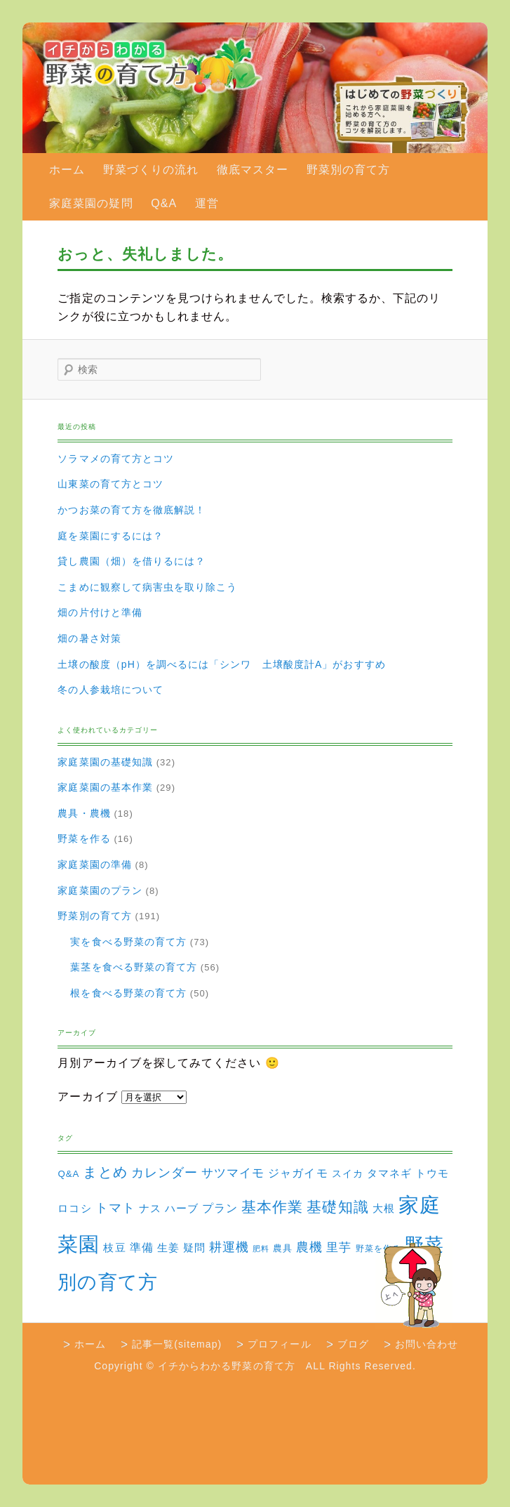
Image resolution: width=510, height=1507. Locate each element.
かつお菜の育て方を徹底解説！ (132, 509)
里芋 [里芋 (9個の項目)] (338, 1247)
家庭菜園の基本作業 (105, 787)
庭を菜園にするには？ (110, 535)
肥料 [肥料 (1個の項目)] (261, 1248)
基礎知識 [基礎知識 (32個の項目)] (337, 1207)
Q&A (164, 203)
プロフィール (279, 1344)
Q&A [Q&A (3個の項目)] (68, 1174)
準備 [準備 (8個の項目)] (142, 1247)
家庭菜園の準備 (94, 864)
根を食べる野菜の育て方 (128, 993)
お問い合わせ (426, 1344)
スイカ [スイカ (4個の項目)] (347, 1173)
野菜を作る (84, 838)
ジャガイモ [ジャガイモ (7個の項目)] (298, 1173)
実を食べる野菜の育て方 (128, 941)
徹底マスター (252, 170)
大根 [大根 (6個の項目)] (384, 1208)
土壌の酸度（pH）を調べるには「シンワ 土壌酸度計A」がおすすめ (221, 664)
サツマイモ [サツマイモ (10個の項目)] (232, 1173)
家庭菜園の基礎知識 (105, 762)
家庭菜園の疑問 (91, 203)
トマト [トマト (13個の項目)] (115, 1208)
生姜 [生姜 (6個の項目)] (168, 1247)
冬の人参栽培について (110, 689)
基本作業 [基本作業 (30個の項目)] (272, 1207)
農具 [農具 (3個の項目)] (283, 1248)
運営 (207, 203)
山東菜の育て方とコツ (110, 483)
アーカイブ (87, 1097)
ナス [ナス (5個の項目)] (150, 1208)
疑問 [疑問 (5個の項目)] (194, 1247)
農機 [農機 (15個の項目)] (309, 1246)
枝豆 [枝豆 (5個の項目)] (114, 1247)
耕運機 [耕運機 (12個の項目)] (229, 1247)
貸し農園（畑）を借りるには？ (132, 561)
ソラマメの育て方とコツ (116, 458)
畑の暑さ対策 (89, 638)
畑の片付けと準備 (100, 612)
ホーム (67, 170)
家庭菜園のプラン (100, 890)
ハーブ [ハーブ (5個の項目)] (182, 1208)
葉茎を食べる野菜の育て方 (133, 967)
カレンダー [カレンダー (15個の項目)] (164, 1172)
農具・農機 (84, 813)
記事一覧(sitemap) (177, 1344)
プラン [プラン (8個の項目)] (220, 1208)
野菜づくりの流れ (151, 170)
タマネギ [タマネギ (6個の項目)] (389, 1173)
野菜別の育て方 (348, 170)
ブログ (353, 1344)
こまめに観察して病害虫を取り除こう (147, 587)
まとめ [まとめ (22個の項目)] (105, 1172)
